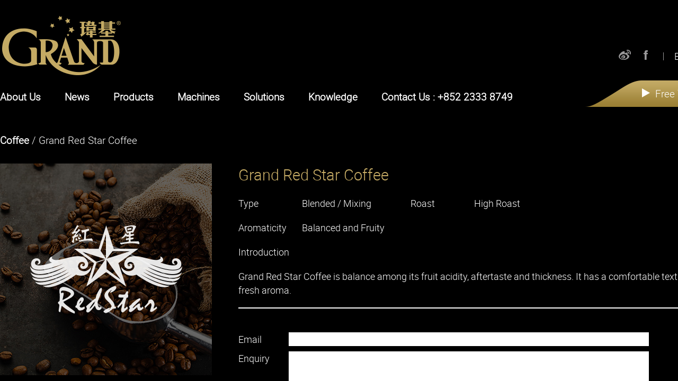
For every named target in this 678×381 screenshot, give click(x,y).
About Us (20, 97)
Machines (198, 97)
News (77, 97)
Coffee (14, 140)
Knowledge (333, 97)
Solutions (264, 97)
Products (133, 97)
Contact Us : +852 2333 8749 (447, 97)
